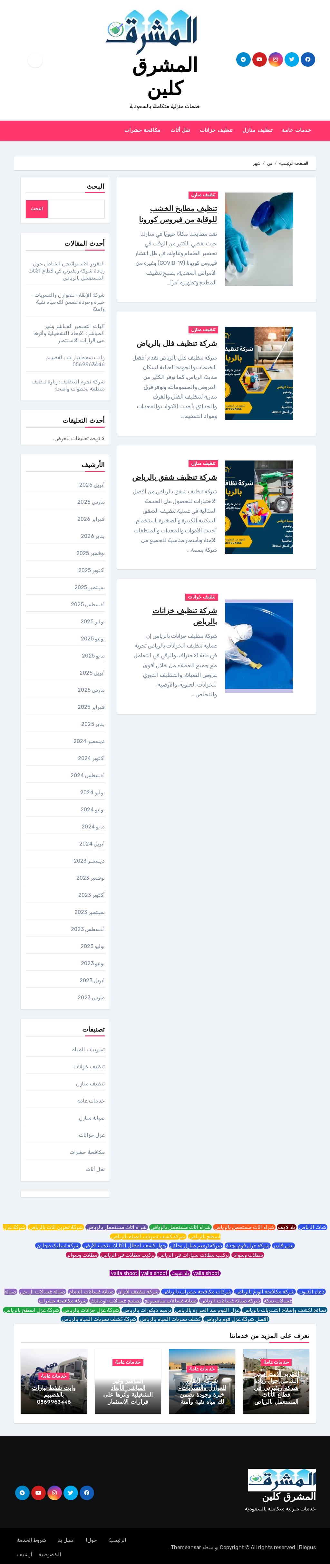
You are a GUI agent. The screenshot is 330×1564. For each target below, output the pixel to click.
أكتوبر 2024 (91, 758)
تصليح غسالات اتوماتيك (115, 1301)
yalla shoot (206, 1273)
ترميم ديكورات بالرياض (146, 1310)
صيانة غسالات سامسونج (170, 1301)
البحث (96, 187)
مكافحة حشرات (142, 130)
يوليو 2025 (93, 622)
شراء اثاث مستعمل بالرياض (244, 1227)
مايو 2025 (93, 656)
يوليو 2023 (93, 946)
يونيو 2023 (93, 963)
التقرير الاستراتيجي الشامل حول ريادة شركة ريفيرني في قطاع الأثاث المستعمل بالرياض (66, 271)
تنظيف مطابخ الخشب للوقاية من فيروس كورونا (179, 220)
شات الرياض (312, 1227)
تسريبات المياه (88, 1049)
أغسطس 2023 (88, 929)
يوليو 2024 (92, 792)
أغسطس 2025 (88, 604)
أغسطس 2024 (88, 775)
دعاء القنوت (311, 1292)
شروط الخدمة (31, 1537)
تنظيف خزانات (216, 130)
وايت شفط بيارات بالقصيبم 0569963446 (54, 1395)
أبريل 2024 (92, 844)
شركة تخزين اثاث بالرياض (56, 1227)
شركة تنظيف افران (138, 1292)
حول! (91, 1537)
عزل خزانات (92, 1135)
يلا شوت (180, 1273)
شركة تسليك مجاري (58, 1245)
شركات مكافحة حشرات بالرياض (197, 1292)
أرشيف (24, 1552)
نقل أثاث (180, 130)
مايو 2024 (93, 827)
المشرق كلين (289, 1495)
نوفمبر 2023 (90, 878)
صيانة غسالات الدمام (91, 1292)
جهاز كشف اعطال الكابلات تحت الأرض (125, 1245)
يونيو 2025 (93, 639)
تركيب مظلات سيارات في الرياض (193, 1255)
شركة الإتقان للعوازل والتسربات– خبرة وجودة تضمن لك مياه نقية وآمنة (68, 302)
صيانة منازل (92, 1118)
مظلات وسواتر (247, 1255)
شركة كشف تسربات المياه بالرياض (148, 1236)
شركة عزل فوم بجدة (248, 1245)
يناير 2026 (93, 536)
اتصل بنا (66, 1537)
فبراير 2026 (91, 519)
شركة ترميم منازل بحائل (196, 1245)
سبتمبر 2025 (89, 587)
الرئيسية (117, 1537)
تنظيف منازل (257, 130)
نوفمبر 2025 (90, 553)
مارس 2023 (91, 998)
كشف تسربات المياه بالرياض (170, 1319)
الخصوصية (50, 1552)
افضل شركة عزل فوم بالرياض (236, 1319)
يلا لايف (286, 1227)
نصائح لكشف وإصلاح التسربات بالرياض (284, 1310)
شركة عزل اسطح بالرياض (31, 1310)
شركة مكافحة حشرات (63, 1301)
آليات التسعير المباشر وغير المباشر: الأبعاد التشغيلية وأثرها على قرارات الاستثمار (69, 333)
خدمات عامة (296, 130)
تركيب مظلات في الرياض (128, 1255)
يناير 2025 (93, 724)
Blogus (307, 1544)
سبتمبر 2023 (89, 912)
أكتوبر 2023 (91, 895)
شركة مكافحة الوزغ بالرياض (265, 1292)
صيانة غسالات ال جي (42, 1292)
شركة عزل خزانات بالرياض (91, 1310)
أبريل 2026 (92, 485)
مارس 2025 (91, 690)
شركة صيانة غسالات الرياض (230, 1301)
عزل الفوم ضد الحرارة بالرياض (207, 1310)
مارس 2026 (91, 502)
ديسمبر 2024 (89, 741)
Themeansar (186, 1544)
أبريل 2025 (92, 673)
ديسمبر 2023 (89, 861)
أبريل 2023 (92, 980)
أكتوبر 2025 (91, 570)
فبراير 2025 (91, 707)
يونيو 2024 (93, 810)
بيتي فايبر (283, 1245)
